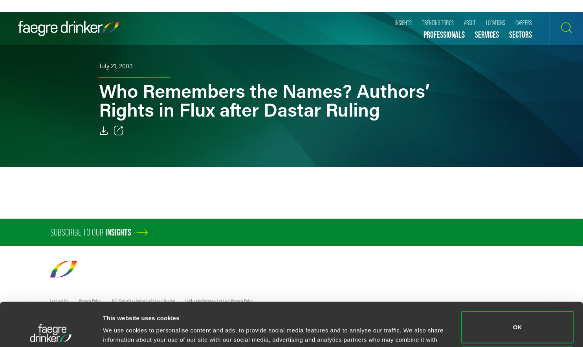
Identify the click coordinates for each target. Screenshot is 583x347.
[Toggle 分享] (118, 131)
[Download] (103, 131)
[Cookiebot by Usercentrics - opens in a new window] (50, 332)
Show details (121, 330)
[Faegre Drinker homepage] (68, 28)
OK (517, 286)
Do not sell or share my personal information (517, 321)
